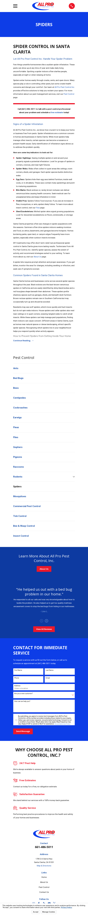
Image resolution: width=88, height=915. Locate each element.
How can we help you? (22, 702)
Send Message (23, 731)
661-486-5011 (44, 847)
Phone (16, 678)
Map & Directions (44, 866)
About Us (37, 257)
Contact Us (44, 892)
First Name (18, 670)
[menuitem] (44, 369)
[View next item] (46, 621)
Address (17, 686)
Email (48, 678)
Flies (38, 208)
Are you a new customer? (23, 694)
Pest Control (69, 94)
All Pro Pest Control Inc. (65, 87)
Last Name (50, 670)
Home (44, 877)
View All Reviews (44, 629)
